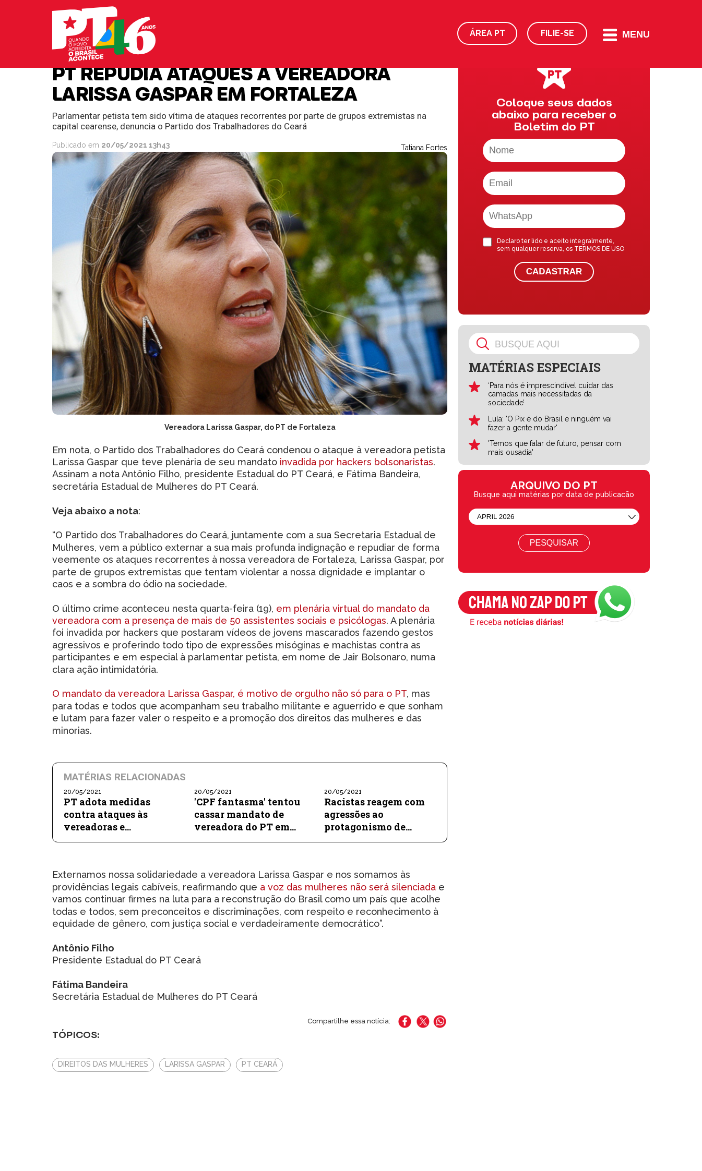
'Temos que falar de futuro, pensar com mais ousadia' (554, 447)
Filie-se (557, 33)
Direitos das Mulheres (103, 1064)
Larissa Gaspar (195, 1064)
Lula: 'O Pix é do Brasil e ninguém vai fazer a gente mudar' (550, 423)
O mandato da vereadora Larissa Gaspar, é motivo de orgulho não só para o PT (229, 693)
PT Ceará (259, 1064)
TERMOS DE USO (599, 248)
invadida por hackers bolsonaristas (356, 461)
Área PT (487, 33)
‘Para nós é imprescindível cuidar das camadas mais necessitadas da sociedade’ (550, 394)
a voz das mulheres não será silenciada (348, 887)
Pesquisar (554, 542)
